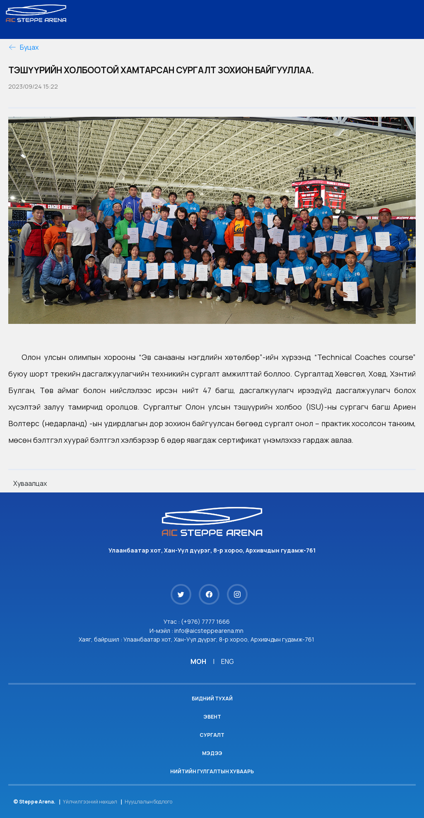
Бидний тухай (212, 698)
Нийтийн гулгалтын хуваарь (212, 771)
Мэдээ (212, 753)
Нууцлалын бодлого (148, 801)
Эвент (212, 716)
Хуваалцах (30, 483)
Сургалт (212, 734)
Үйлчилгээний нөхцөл (90, 801)
